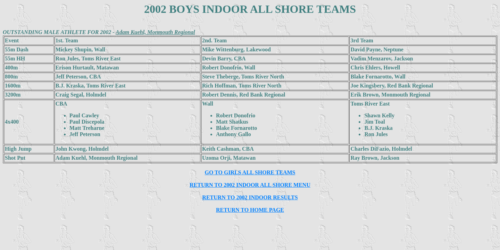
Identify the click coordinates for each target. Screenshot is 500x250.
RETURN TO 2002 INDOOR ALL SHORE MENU (250, 185)
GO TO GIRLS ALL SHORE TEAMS (250, 172)
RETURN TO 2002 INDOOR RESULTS (250, 197)
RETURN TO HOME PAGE (250, 210)
